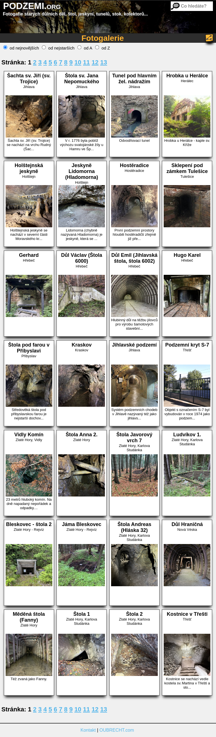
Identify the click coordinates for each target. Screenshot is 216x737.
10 (78, 62)
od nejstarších (58, 48)
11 (86, 62)
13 (103, 62)
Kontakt (88, 730)
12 (95, 62)
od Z (102, 48)
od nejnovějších (21, 48)
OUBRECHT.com (117, 730)
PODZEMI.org (32, 6)
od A (84, 48)
